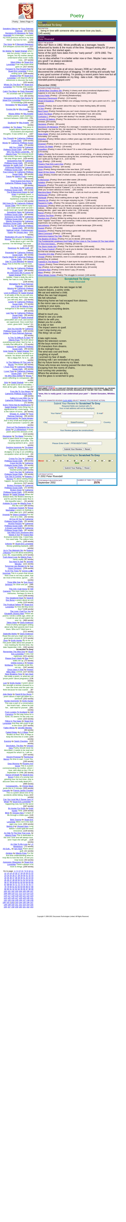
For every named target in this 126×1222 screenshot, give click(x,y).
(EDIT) (35, 22)
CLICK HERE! (58, 386)
